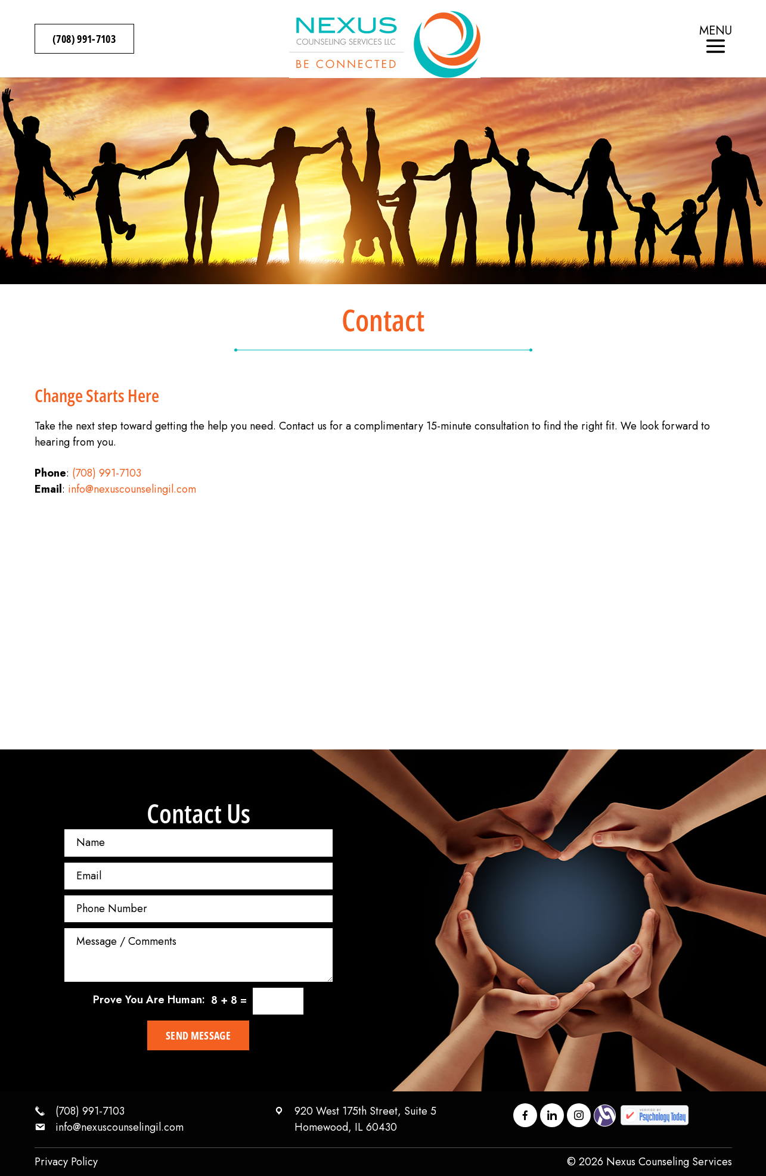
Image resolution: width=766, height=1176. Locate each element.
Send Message (198, 1035)
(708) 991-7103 (84, 39)
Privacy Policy (66, 1161)
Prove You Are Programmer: (149, 1000)
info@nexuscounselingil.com (132, 489)
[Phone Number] (198, 908)
